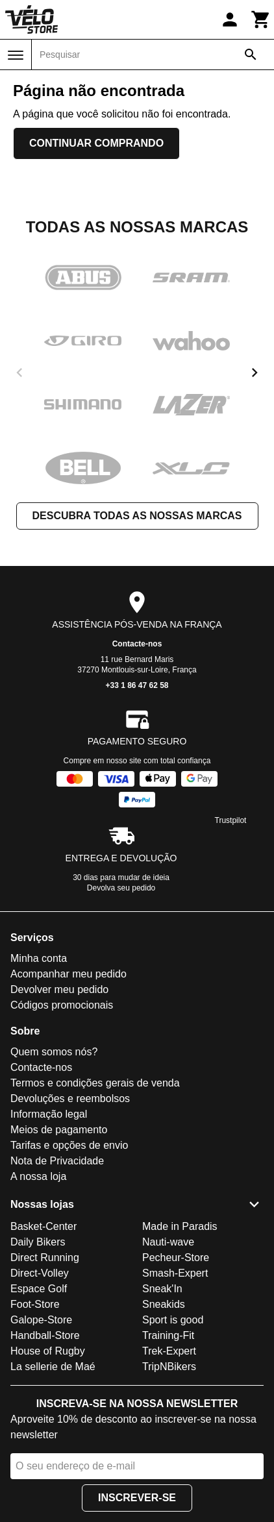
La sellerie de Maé (52, 1366)
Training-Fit (168, 1335)
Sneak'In (162, 1288)
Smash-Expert (175, 1273)
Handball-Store (45, 1335)
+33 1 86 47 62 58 (136, 685)
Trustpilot (231, 820)
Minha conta (38, 958)
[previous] (19, 372)
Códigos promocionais (61, 1005)
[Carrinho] (261, 19)
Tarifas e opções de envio (69, 1145)
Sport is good (172, 1319)
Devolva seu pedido (121, 887)
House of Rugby (47, 1350)
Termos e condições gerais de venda (95, 1082)
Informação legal (48, 1114)
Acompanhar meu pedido (68, 973)
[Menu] (15, 55)
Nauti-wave (168, 1241)
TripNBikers (169, 1366)
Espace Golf (38, 1288)
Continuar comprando (96, 143)
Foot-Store (35, 1304)
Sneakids (163, 1304)
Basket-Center (43, 1226)
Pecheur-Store (175, 1257)
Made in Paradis (180, 1226)
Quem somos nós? (53, 1051)
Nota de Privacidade (57, 1160)
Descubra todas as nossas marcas (137, 515)
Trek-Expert (169, 1350)
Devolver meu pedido (59, 989)
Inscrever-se (137, 1497)
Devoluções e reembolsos (70, 1098)
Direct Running (44, 1257)
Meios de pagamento (58, 1129)
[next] (254, 372)
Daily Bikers (37, 1241)
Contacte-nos (137, 643)
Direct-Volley (39, 1273)
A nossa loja (38, 1176)
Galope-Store (41, 1319)
